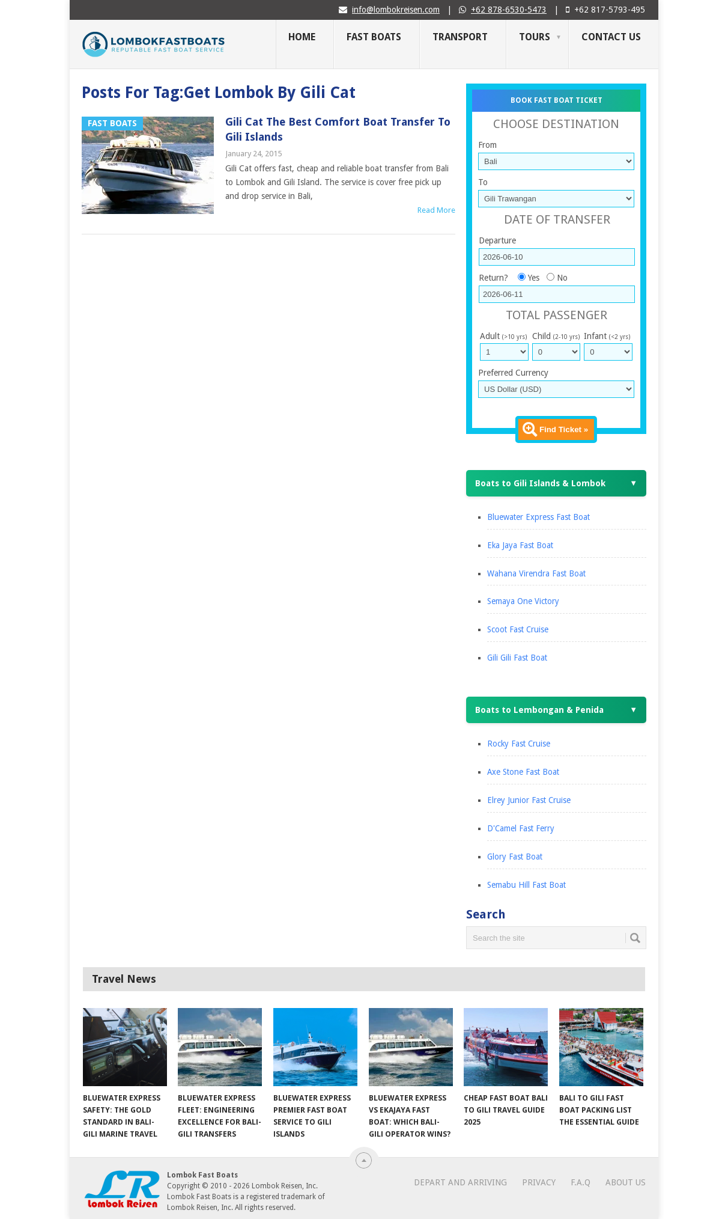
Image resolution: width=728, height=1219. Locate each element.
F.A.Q (580, 1182)
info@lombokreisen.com (396, 9)
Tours (534, 37)
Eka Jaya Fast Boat (520, 545)
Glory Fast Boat (514, 856)
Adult (503, 336)
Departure (497, 240)
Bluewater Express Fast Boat (538, 517)
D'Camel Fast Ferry (520, 828)
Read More (436, 210)
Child (556, 336)
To (483, 182)
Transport (460, 37)
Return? (493, 278)
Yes (533, 278)
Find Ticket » (563, 429)
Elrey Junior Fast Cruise (529, 800)
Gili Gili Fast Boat (517, 657)
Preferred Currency (513, 372)
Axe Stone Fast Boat (523, 772)
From (487, 145)
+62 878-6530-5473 (509, 9)
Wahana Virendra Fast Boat (536, 573)
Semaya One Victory (523, 601)
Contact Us (611, 37)
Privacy (539, 1182)
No (562, 278)
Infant (607, 336)
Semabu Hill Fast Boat (526, 885)
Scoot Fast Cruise (517, 629)
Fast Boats (374, 37)
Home (301, 37)
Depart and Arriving (460, 1182)
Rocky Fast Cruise (518, 743)
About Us (625, 1182)
